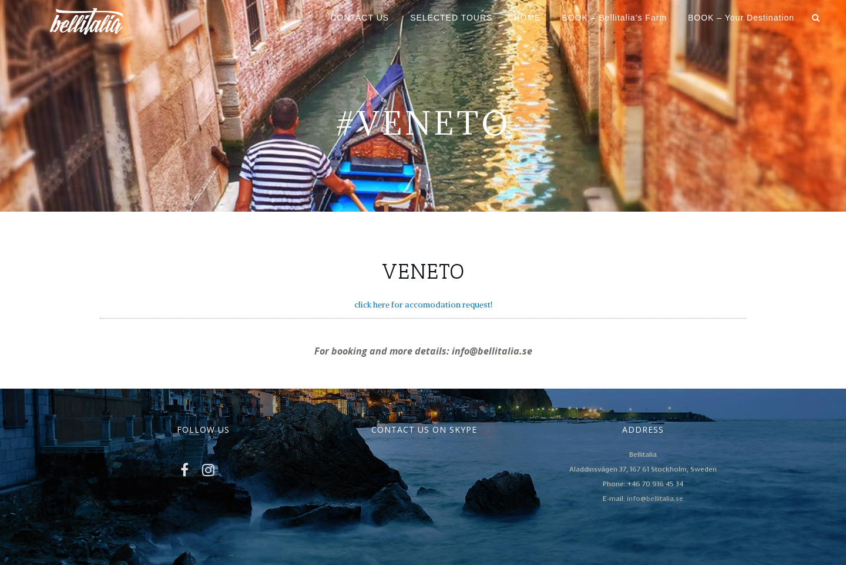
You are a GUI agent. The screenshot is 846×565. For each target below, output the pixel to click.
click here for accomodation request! (423, 304)
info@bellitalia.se (492, 351)
